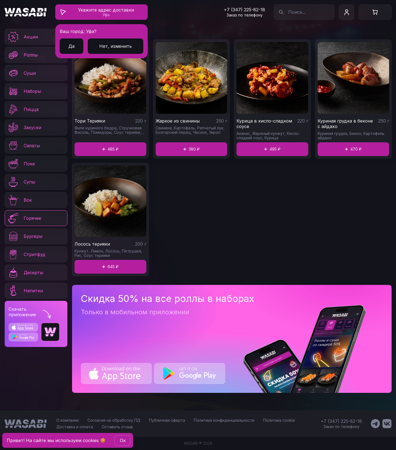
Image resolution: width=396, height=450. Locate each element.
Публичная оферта (167, 420)
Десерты (25, 272)
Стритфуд (26, 254)
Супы (21, 182)
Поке (21, 164)
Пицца (22, 109)
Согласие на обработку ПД (113, 420)
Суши (21, 73)
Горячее (24, 218)
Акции (22, 37)
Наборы (24, 91)
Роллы (22, 55)
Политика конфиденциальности (224, 420)
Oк (123, 440)
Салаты (23, 146)
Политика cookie (279, 420)
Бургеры (24, 236)
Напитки (25, 291)
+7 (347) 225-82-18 (244, 9)
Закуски (24, 127)
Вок (19, 200)
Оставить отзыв (117, 426)
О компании (67, 420)
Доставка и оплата (74, 426)
